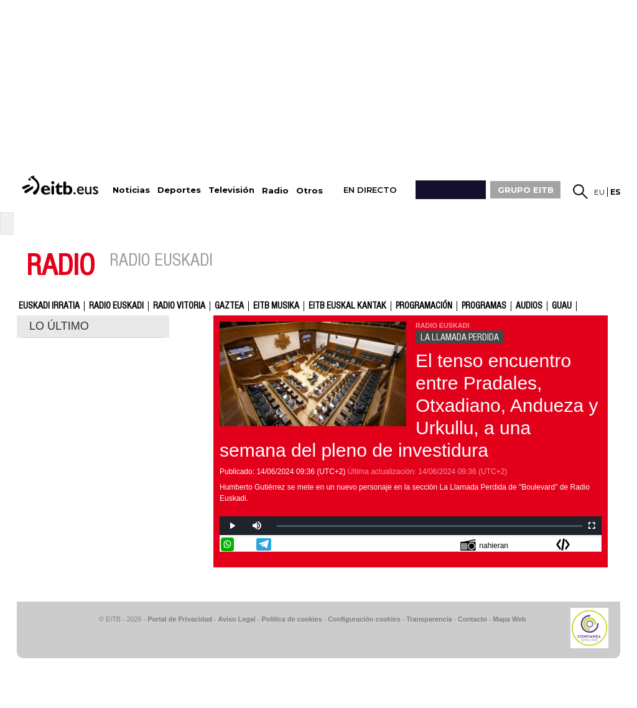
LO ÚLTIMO (59, 326)
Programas (484, 306)
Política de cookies (291, 619)
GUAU (562, 306)
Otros (309, 190)
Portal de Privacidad (179, 619)
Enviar (593, 544)
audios (529, 306)
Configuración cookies (364, 619)
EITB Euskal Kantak (347, 306)
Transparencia (429, 619)
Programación (424, 306)
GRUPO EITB (526, 190)
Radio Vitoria (179, 306)
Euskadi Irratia (49, 306)
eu (599, 192)
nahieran (484, 544)
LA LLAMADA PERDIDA (460, 337)
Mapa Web (509, 619)
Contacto (472, 619)
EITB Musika (276, 306)
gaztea (229, 306)
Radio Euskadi (116, 306)
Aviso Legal (237, 619)
